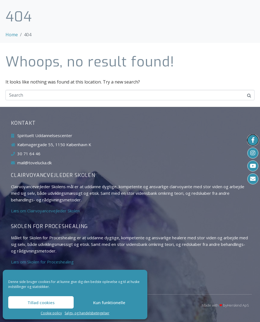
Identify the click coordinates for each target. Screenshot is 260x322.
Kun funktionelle (109, 302)
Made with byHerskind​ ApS (225, 305)
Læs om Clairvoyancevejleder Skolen (45, 210)
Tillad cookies (41, 302)
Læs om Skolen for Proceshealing (42, 262)
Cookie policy (51, 313)
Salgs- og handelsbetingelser (87, 313)
